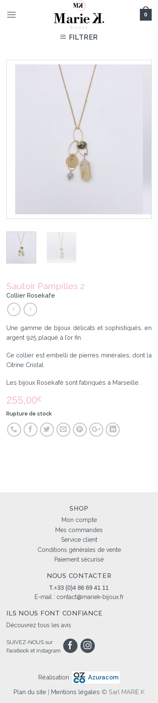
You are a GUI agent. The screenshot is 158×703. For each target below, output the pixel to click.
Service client (79, 539)
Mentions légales (75, 691)
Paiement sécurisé (79, 559)
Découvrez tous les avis (38, 625)
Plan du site (29, 691)
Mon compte (79, 520)
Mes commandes (79, 530)
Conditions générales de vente (79, 549)
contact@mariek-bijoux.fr (90, 597)
